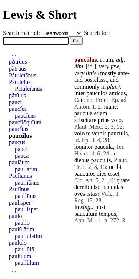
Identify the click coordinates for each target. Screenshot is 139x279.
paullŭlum (27, 263)
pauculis (118, 133)
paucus (17, 142)
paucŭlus (20, 135)
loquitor (83, 147)
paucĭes (18, 109)
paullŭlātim (28, 236)
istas (91, 193)
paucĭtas (18, 129)
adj (119, 60)
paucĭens (25, 115)
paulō (15, 216)
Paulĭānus (20, 176)
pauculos (96, 93)
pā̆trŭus (18, 61)
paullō (22, 222)
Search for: (97, 33)
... (14, 54)
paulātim (19, 162)
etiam (100, 113)
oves (79, 193)
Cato (79, 100)
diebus (82, 160)
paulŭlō (18, 243)
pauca (22, 156)
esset (113, 173)
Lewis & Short (40, 14)
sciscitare (85, 120)
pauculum (85, 214)
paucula (83, 113)
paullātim (26, 169)
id (90, 66)
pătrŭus (17, 68)
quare (123, 180)
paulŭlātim (21, 229)
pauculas (112, 187)
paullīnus (26, 196)
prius (104, 120)
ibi (118, 167)
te (88, 133)
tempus (107, 214)
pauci (15, 102)
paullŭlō (24, 249)
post (100, 207)
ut (111, 167)
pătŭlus (17, 95)
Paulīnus (19, 189)
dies (101, 173)
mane (110, 106)
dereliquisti (87, 187)
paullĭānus (27, 182)
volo (116, 120)
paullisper (26, 209)
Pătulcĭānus (22, 75)
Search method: (22, 33)
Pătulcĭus (20, 82)
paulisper (20, 202)
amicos (117, 93)
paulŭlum (20, 256)
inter (79, 93)
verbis (99, 133)
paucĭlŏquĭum (25, 122)
